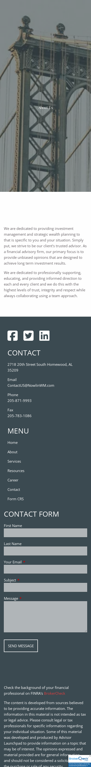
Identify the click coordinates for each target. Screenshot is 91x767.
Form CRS (15, 498)
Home (12, 442)
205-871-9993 (19, 400)
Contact (13, 489)
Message (29, 598)
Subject (28, 580)
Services (14, 461)
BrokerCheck (54, 693)
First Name (13, 525)
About (12, 451)
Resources (15, 470)
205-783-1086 (19, 415)
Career (12, 480)
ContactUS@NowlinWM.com (30, 385)
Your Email (30, 562)
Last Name (12, 543)
